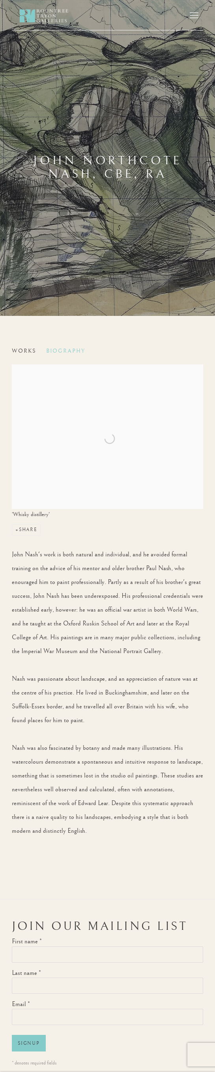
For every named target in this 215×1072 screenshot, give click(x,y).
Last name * (26, 973)
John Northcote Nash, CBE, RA (107, 167)
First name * (27, 941)
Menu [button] (193, 16)
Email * (21, 1004)
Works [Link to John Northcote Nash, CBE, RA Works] (24, 351)
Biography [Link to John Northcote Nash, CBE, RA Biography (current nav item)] (65, 351)
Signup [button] (29, 1043)
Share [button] (28, 530)
